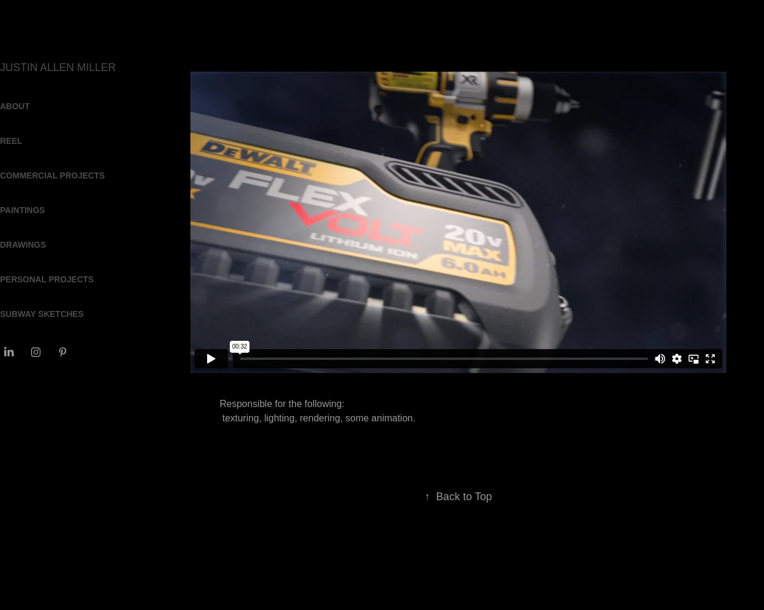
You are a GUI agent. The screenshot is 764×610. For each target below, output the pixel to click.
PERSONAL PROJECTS (47, 279)
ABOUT (15, 106)
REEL (11, 141)
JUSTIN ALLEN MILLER (58, 67)
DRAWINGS (23, 244)
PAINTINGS (22, 210)
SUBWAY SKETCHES (42, 314)
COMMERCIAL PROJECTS (52, 175)
